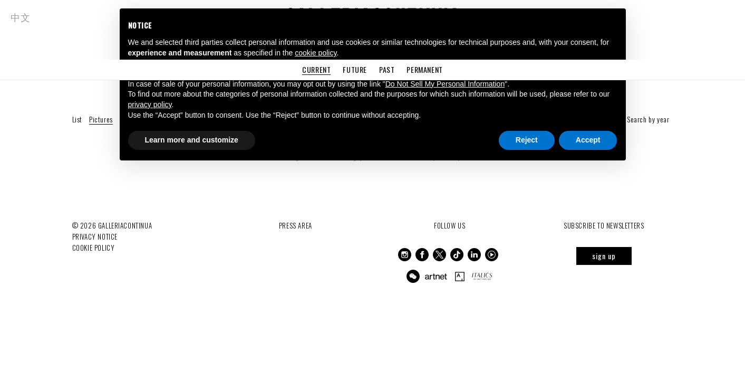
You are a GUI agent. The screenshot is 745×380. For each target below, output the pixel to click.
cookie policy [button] (315, 53)
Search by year (648, 119)
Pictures (101, 119)
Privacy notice (95, 236)
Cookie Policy (93, 247)
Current (316, 69)
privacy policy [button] (150, 104)
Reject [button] (527, 140)
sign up (604, 255)
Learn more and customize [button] (191, 140)
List (77, 119)
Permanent (424, 69)
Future (355, 69)
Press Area (295, 225)
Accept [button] (588, 140)
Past (386, 69)
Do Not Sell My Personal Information (445, 84)
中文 (20, 17)
